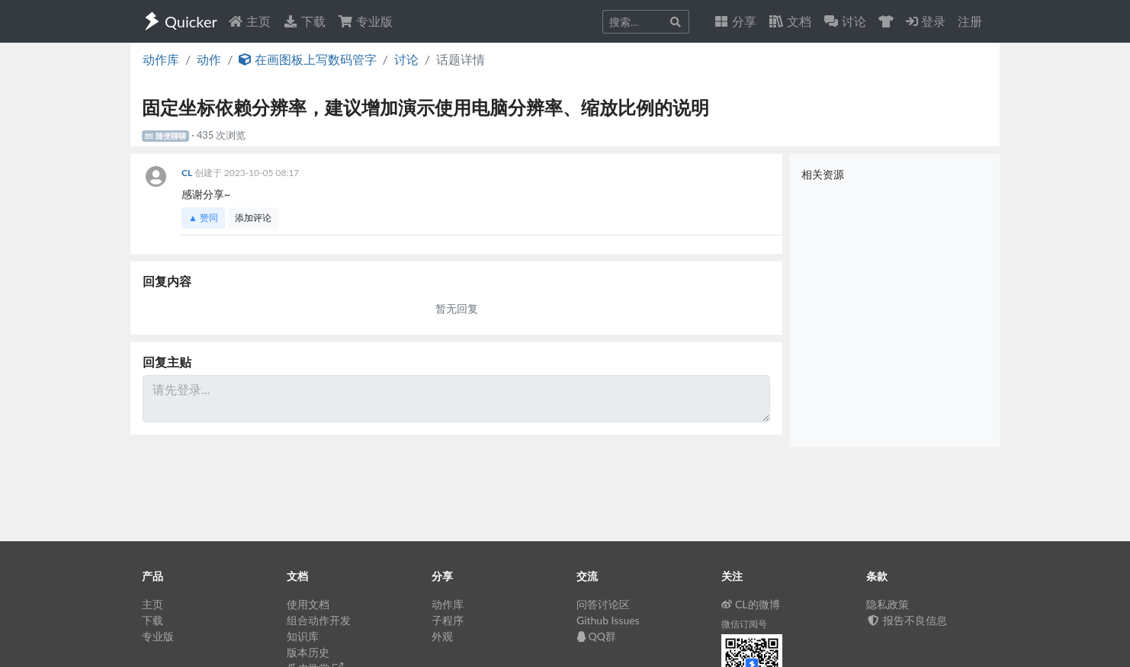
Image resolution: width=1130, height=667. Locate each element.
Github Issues (608, 620)
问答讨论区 (603, 604)
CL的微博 (750, 604)
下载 (304, 21)
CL (187, 172)
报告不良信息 (906, 620)
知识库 (303, 636)
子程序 (448, 620)
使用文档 (308, 604)
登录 (925, 21)
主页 (249, 21)
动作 (209, 59)
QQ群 (596, 636)
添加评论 (253, 217)
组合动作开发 (319, 620)
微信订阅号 (744, 624)
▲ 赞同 (203, 217)
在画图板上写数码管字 (307, 59)
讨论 (406, 59)
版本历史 (308, 652)
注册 (970, 21)
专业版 (365, 21)
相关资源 (822, 174)
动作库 (161, 59)
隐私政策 (887, 604)
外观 (442, 636)
